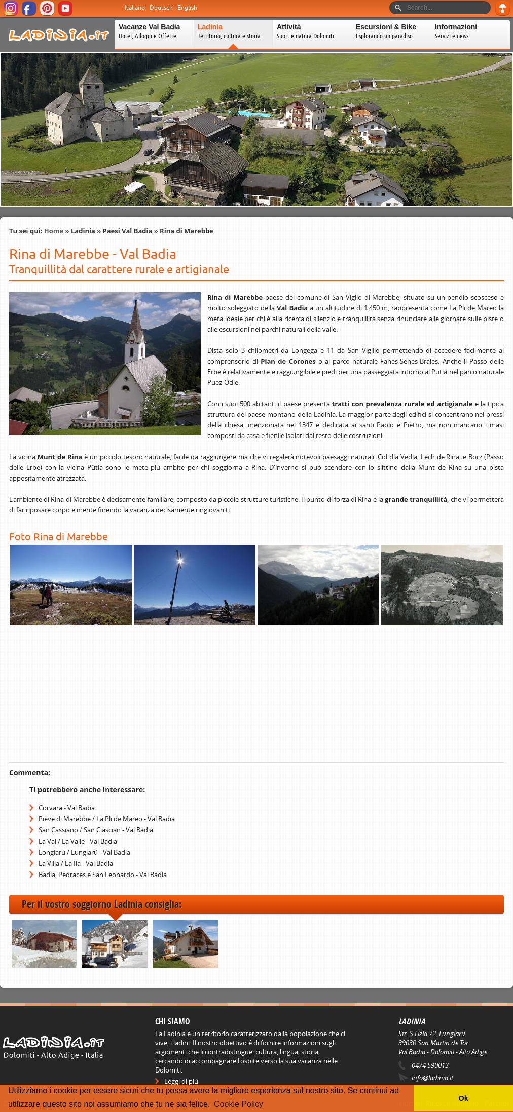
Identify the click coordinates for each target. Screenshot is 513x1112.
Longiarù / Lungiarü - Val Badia (84, 852)
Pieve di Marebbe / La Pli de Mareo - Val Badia (107, 818)
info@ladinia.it (432, 1077)
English (187, 8)
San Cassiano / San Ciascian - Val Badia (96, 830)
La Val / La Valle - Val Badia (78, 841)
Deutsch (161, 8)
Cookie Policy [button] (238, 1104)
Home (53, 230)
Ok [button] (463, 1098)
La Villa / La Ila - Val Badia (76, 863)
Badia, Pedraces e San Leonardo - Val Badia (103, 874)
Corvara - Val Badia (67, 807)
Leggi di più (181, 1081)
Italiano (135, 8)
